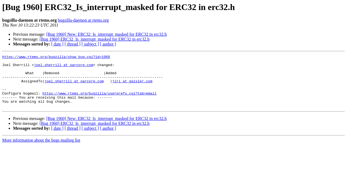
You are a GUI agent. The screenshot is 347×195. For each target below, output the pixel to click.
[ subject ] (90, 44)
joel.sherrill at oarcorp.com (63, 67)
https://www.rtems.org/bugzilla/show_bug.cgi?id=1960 (56, 57)
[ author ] (108, 44)
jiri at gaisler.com (132, 86)
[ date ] (57, 44)
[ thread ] (73, 44)
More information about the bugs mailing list (41, 150)
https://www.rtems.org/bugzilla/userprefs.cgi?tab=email (99, 101)
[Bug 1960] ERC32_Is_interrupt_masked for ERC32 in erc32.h (95, 39)
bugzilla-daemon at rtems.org (83, 20)
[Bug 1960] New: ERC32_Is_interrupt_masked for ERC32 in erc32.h (106, 34)
